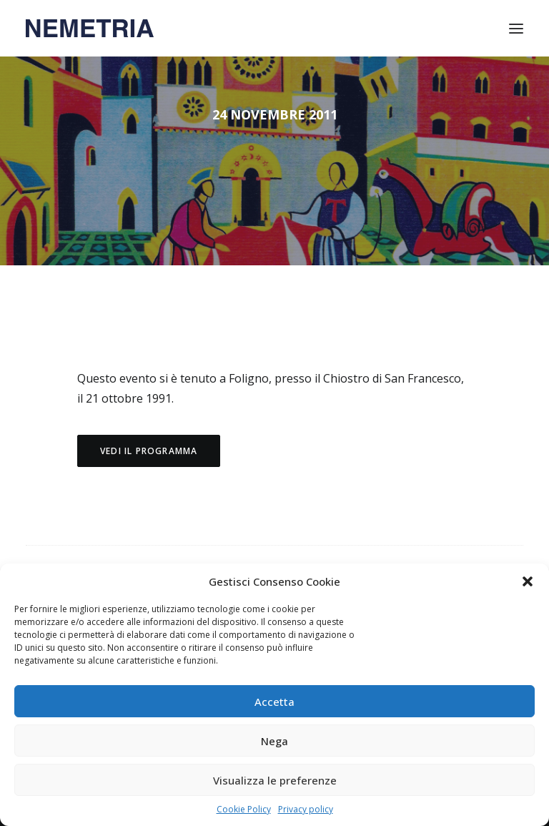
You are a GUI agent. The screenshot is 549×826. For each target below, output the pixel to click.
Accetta (274, 701)
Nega (274, 741)
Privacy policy (305, 809)
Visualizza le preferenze (275, 780)
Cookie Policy (244, 809)
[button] (527, 581)
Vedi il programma (148, 451)
